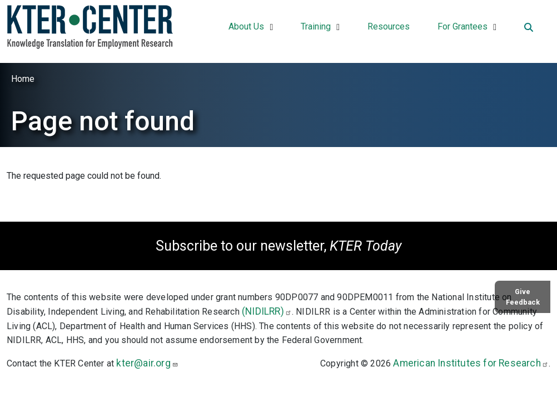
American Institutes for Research (470, 363)
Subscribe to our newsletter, (278, 246)
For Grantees (462, 26)
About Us (246, 26)
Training (316, 26)
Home (22, 79)
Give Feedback (523, 296)
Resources (388, 26)
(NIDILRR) (267, 311)
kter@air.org (147, 363)
